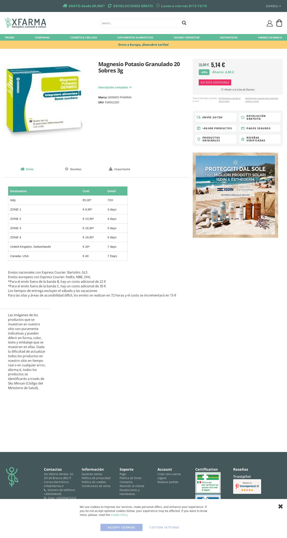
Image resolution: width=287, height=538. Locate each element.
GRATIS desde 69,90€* (87, 6)
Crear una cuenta (169, 474)
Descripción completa (115, 87)
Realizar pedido (167, 482)
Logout (161, 478)
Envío (29, 169)
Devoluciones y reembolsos (130, 492)
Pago (123, 474)
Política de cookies (94, 482)
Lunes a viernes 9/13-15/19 (184, 6)
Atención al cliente (132, 486)
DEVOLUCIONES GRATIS (133, 6)
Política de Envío (130, 478)
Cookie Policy (119, 515)
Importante (121, 169)
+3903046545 (52, 494)
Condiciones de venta (96, 486)
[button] (216, 117)
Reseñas (75, 169)
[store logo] (50, 23)
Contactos (126, 482)
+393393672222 (66, 498)
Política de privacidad (96, 478)
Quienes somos (92, 474)
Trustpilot (242, 476)
